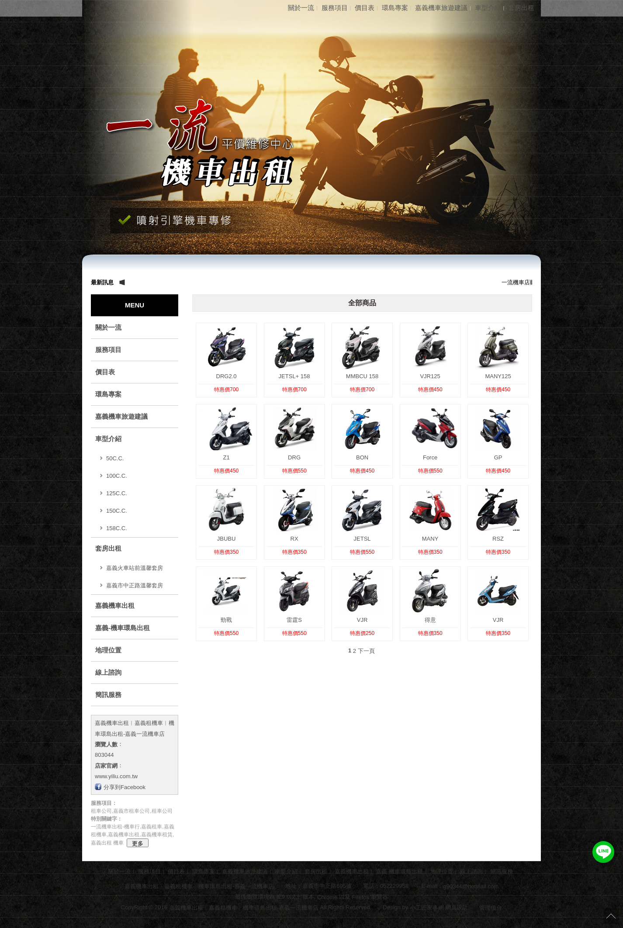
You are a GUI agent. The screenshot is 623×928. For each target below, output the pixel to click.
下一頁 (366, 651)
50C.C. (115, 458)
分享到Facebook (124, 786)
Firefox (360, 897)
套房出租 (521, 7)
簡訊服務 (108, 694)
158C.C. (116, 528)
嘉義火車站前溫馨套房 (134, 568)
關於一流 (301, 7)
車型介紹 (488, 7)
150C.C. (116, 510)
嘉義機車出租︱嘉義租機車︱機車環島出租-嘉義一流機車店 (199, 886)
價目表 (364, 7)
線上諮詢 (108, 672)
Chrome (327, 897)
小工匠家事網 (427, 907)
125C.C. (116, 493)
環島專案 (395, 7)
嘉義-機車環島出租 (122, 627)
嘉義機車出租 (115, 605)
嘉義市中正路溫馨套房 (134, 585)
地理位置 (108, 650)
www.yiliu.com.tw (116, 776)
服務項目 (335, 7)
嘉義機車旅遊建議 (441, 7)
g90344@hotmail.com (470, 886)
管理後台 (490, 907)
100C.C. (116, 476)
